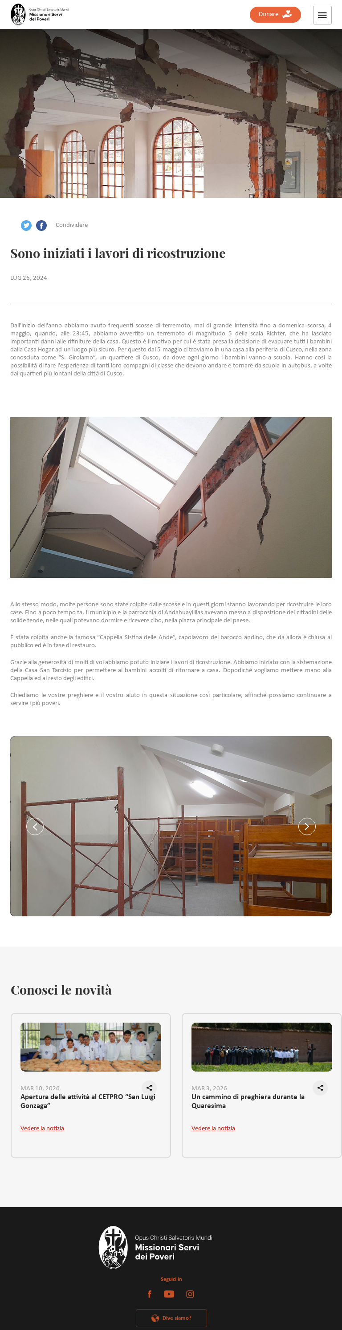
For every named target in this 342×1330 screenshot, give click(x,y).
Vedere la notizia (42, 1128)
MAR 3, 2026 (209, 1088)
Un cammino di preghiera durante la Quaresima (248, 1102)
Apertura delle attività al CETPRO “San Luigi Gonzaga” (87, 1102)
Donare (275, 14)
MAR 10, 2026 (40, 1088)
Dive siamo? (177, 1318)
